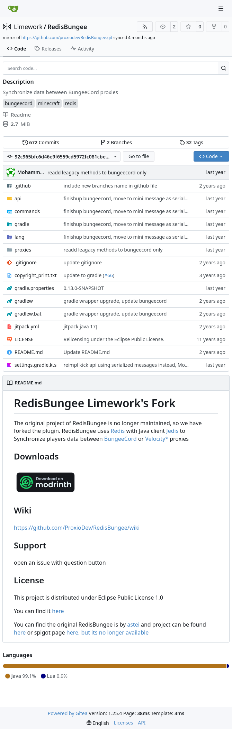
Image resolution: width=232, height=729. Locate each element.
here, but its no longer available (107, 632)
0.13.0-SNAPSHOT (84, 288)
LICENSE (24, 339)
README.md (29, 352)
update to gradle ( (84, 275)
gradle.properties (34, 288)
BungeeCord (120, 439)
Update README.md (87, 352)
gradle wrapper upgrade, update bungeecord (115, 301)
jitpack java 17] (80, 326)
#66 (108, 275)
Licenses (123, 722)
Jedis (172, 431)
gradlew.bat (28, 313)
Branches (116, 142)
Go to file (138, 156)
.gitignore (26, 262)
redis (70, 103)
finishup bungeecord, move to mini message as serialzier (128, 198)
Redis (118, 431)
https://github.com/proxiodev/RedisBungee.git (67, 37)
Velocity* (156, 439)
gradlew (24, 301)
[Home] (13, 8)
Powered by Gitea (68, 713)
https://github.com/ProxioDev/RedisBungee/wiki (77, 527)
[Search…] (223, 68)
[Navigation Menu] (222, 8)
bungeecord (19, 103)
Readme (17, 114)
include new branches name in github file (110, 185)
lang (20, 237)
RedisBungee (67, 26)
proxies (23, 249)
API (141, 722)
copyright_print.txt (36, 275)
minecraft (49, 103)
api (18, 198)
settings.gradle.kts (35, 365)
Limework (28, 26)
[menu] (98, 723)
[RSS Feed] (145, 26)
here (58, 611)
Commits (41, 142)
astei (133, 624)
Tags (191, 142)
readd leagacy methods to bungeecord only (96, 172)
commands (27, 211)
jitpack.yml (27, 326)
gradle (22, 224)
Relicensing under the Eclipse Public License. (114, 339)
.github (23, 185)
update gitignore (83, 262)
